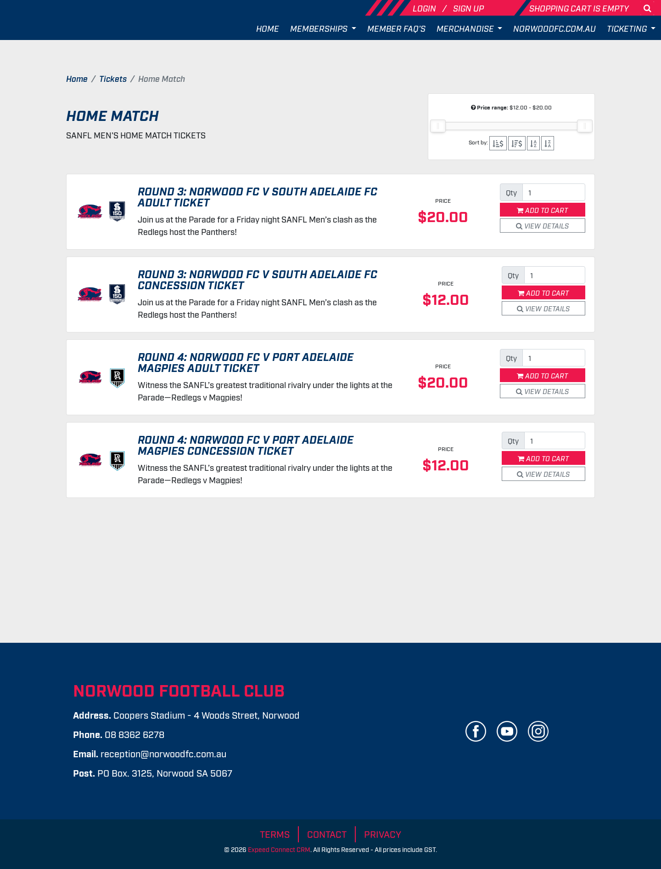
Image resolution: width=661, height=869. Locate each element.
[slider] (438, 126)
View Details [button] (542, 225)
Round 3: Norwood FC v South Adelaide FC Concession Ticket (257, 279)
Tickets (113, 78)
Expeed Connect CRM (279, 849)
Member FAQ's (396, 28)
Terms (275, 833)
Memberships (319, 28)
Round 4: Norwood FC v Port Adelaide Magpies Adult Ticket (245, 361)
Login (425, 8)
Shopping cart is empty (579, 8)
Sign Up (468, 8)
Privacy (382, 833)
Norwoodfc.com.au (554, 28)
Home (267, 28)
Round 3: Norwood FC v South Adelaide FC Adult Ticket (257, 196)
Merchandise (466, 28)
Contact (327, 833)
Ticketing (628, 28)
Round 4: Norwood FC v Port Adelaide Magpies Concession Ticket (245, 444)
